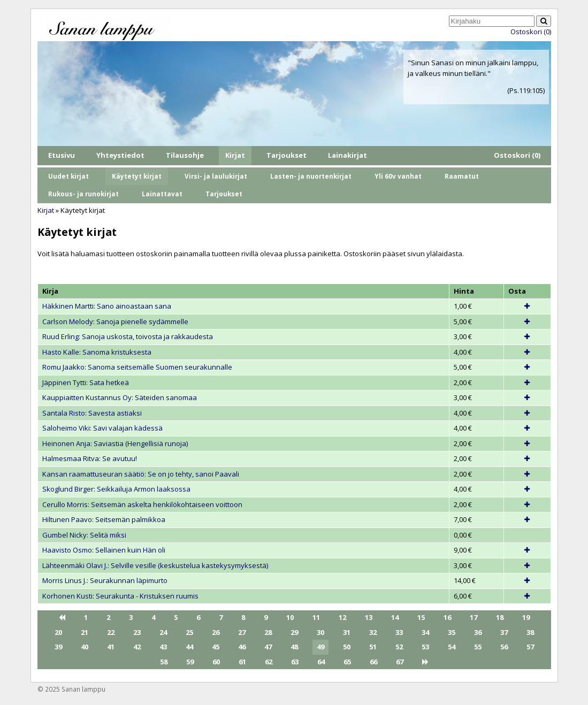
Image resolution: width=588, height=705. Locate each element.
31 (346, 632)
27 (242, 632)
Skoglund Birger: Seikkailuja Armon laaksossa (116, 489)
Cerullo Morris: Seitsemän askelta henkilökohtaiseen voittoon (142, 504)
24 (163, 632)
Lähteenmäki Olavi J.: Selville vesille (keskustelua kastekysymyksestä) (155, 565)
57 (530, 647)
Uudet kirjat (68, 176)
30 (320, 632)
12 (342, 617)
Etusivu (61, 155)
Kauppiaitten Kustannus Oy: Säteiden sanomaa (119, 397)
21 (84, 632)
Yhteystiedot (120, 155)
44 (189, 647)
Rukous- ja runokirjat (83, 193)
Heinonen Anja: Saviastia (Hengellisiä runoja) (115, 443)
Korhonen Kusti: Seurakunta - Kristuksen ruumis (120, 596)
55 (478, 647)
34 (425, 632)
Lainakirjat (347, 155)
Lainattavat (162, 193)
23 (137, 632)
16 (447, 617)
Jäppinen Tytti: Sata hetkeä (85, 382)
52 (399, 647)
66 (373, 661)
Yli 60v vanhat (398, 176)
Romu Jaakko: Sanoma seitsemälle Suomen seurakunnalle (137, 367)
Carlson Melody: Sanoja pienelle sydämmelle (115, 321)
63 (295, 661)
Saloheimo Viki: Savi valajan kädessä (102, 428)
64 (321, 661)
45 (215, 647)
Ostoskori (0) (530, 31)
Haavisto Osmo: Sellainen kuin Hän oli (103, 550)
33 (399, 632)
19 (526, 617)
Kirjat (235, 155)
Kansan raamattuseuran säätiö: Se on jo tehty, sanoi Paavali (140, 474)
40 (84, 647)
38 (530, 632)
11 (316, 617)
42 (137, 647)
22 (110, 632)
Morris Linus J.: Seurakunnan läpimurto (104, 580)
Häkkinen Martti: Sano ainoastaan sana (106, 306)
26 (215, 632)
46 (242, 647)
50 (346, 647)
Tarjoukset (286, 155)
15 (421, 617)
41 (110, 647)
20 (58, 632)
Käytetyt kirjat (137, 176)
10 (290, 617)
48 (294, 647)
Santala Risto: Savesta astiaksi (92, 413)
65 (347, 661)
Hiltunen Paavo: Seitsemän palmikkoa (103, 519)
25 (189, 632)
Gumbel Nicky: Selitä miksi (84, 535)
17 (473, 617)
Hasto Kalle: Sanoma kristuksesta (96, 352)
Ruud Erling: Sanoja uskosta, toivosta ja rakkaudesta (127, 336)
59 (190, 661)
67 (399, 661)
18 (499, 617)
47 (268, 647)
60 (216, 661)
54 (451, 647)
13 (368, 617)
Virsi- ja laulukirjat (216, 176)
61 (242, 661)
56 (504, 647)
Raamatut (462, 176)
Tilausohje (185, 155)
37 (504, 632)
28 (268, 632)
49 (320, 647)
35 (451, 632)
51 (373, 647)
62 (268, 661)
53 (425, 647)
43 (163, 647)
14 (395, 617)
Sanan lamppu (83, 689)
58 (163, 661)
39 (58, 647)
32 (373, 632)
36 (478, 632)
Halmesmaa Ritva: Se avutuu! (89, 458)
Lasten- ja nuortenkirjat (311, 176)
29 (294, 632)
